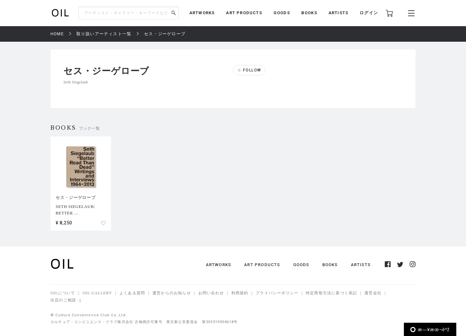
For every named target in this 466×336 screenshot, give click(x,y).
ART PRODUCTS (244, 12)
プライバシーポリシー (277, 293)
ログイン (369, 12)
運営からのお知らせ (171, 293)
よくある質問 (132, 293)
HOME (57, 33)
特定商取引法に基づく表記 (331, 293)
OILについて (62, 293)
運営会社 (373, 293)
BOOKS (309, 12)
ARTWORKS (202, 12)
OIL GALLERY (97, 293)
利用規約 (240, 293)
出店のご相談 (63, 300)
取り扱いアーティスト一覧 (103, 33)
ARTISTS (338, 12)
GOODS (281, 12)
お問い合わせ (211, 293)
